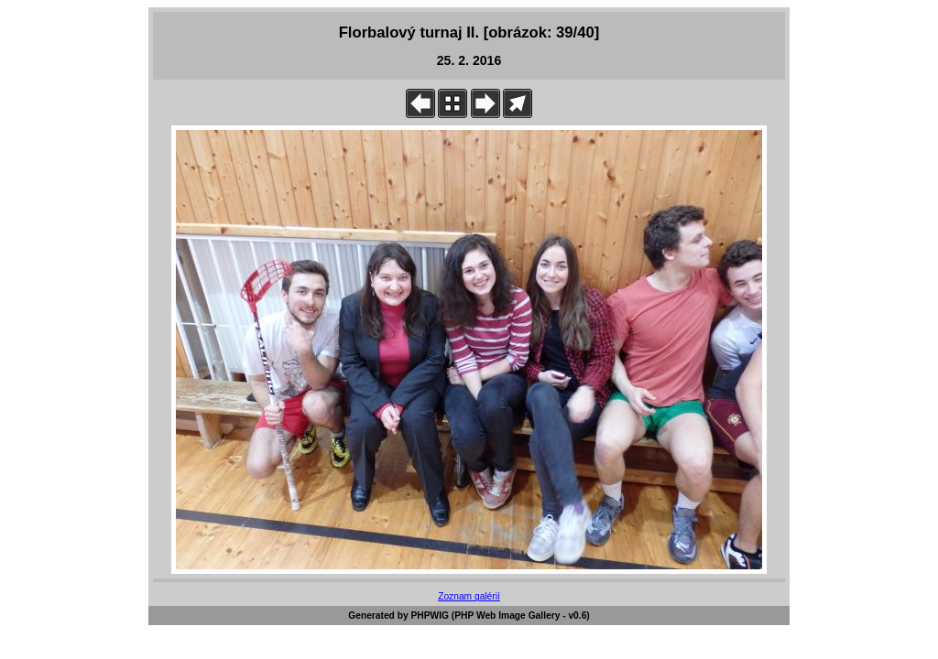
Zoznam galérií (469, 596)
